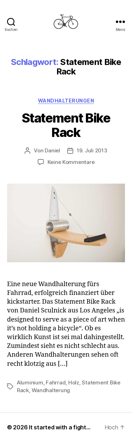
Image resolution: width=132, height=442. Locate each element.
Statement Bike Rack (66, 125)
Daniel (52, 150)
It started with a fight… (59, 427)
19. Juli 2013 (92, 150)
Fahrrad (55, 382)
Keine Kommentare (71, 162)
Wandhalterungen (66, 101)
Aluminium (30, 382)
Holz (73, 382)
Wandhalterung (51, 390)
